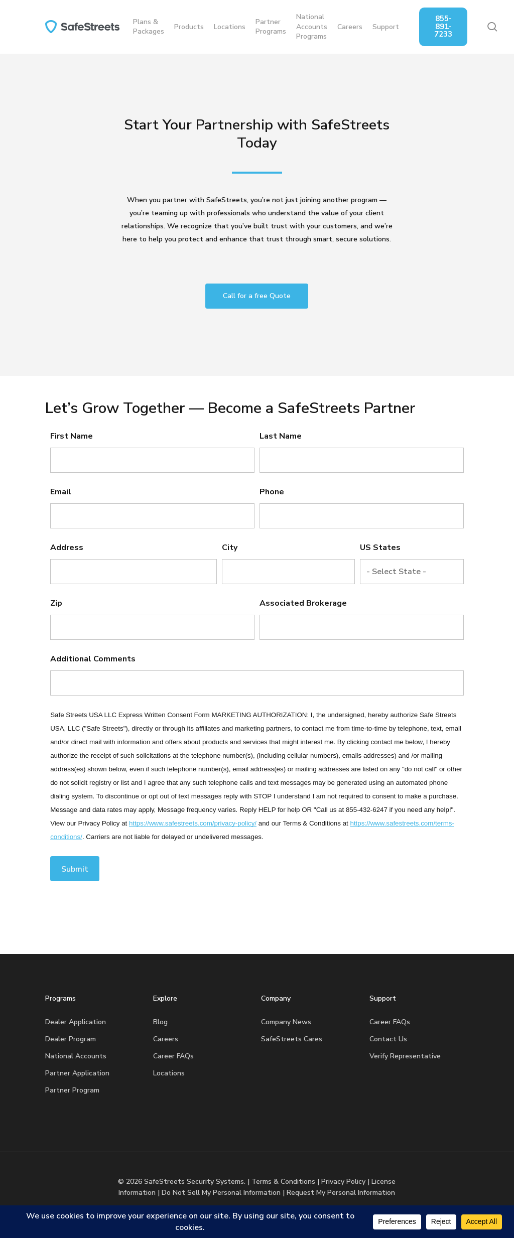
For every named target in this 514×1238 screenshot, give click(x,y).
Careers (165, 1039)
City (229, 547)
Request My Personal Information (341, 1192)
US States (380, 547)
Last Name (281, 436)
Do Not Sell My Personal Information (221, 1192)
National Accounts (75, 1056)
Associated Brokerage (303, 603)
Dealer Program (70, 1039)
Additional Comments (93, 658)
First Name (71, 436)
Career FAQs (173, 1056)
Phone (272, 491)
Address (66, 547)
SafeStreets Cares (291, 1039)
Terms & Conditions (283, 1181)
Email (60, 491)
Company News (286, 1022)
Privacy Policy (343, 1181)
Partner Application (77, 1073)
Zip (56, 603)
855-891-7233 (454, 26)
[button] (256, 296)
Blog (160, 1022)
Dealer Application (75, 1022)
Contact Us (388, 1039)
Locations (169, 1073)
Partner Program (72, 1090)
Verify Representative (405, 1056)
